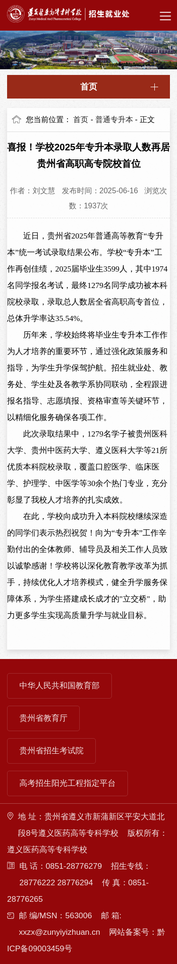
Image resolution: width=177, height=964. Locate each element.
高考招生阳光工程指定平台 (67, 783)
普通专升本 (114, 119)
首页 (88, 86)
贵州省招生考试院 (51, 750)
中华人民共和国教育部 (59, 685)
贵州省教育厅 (43, 718)
